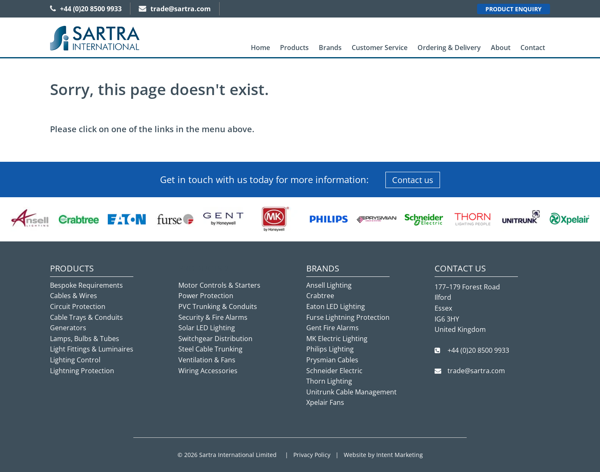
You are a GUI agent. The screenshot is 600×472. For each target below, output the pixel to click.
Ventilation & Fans (206, 359)
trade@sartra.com (175, 8)
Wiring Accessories (208, 370)
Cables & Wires (73, 295)
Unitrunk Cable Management (351, 392)
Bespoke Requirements (86, 285)
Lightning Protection (82, 370)
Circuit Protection (77, 306)
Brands (330, 47)
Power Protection (205, 295)
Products (294, 47)
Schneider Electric (334, 370)
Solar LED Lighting (206, 327)
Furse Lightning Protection (348, 317)
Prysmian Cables (332, 359)
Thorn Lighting (329, 381)
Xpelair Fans (325, 402)
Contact (532, 47)
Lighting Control (75, 359)
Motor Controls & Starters (219, 285)
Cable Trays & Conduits (86, 317)
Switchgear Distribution (215, 338)
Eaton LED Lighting (335, 306)
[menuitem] (260, 47)
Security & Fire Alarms (213, 317)
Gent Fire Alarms (332, 327)
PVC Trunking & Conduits (217, 306)
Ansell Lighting (329, 285)
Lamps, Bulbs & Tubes (84, 338)
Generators (68, 327)
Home (260, 47)
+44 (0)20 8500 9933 (86, 8)
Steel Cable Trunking (210, 349)
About (500, 47)
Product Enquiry (513, 9)
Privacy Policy (311, 455)
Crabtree (320, 295)
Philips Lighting (330, 349)
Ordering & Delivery (449, 47)
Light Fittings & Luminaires (91, 349)
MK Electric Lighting (337, 338)
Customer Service (380, 47)
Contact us (412, 180)
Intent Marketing (399, 455)
